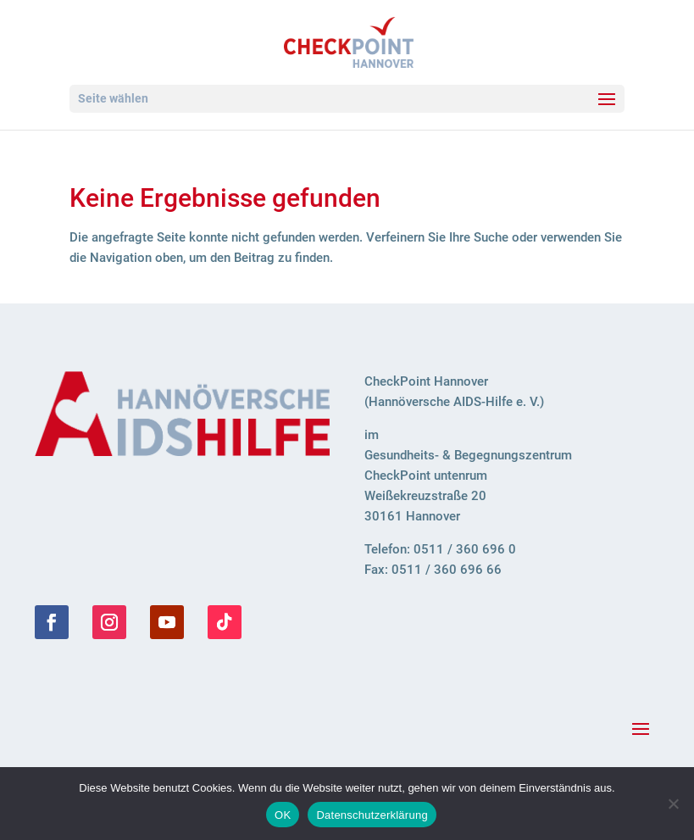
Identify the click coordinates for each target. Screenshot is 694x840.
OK (283, 815)
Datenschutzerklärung (371, 815)
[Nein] (672, 803)
